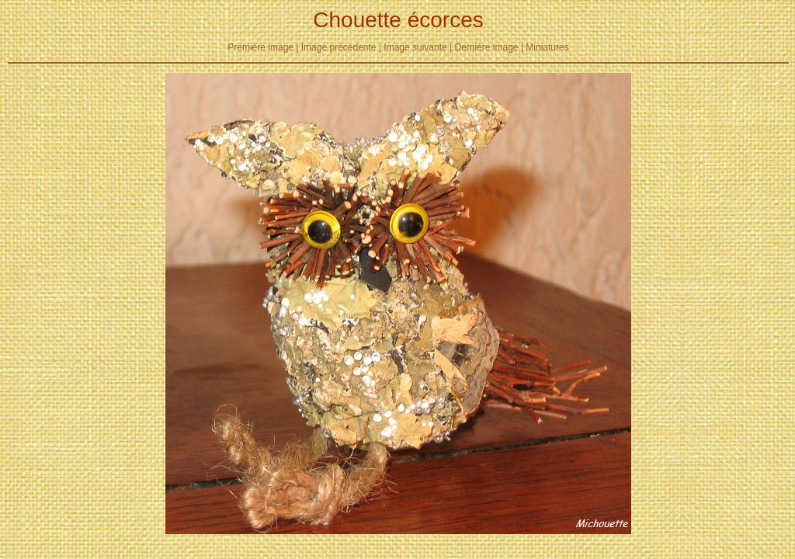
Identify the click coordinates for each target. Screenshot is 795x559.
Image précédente (339, 47)
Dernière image (487, 47)
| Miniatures (545, 47)
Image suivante (415, 47)
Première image (260, 47)
